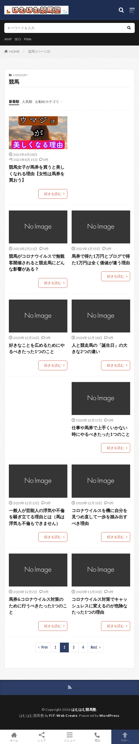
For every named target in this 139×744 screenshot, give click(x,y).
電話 (97, 737)
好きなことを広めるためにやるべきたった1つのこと (37, 348)
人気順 (27, 101)
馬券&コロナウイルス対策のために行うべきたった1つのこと (38, 606)
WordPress (109, 715)
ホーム (14, 737)
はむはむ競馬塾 (83, 709)
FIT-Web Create (63, 715)
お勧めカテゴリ (47, 101)
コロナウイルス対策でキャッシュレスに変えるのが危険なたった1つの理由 (99, 606)
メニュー (69, 737)
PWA (27, 39)
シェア (41, 737)
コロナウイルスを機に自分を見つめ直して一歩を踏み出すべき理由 (99, 517)
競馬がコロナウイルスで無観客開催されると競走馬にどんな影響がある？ (37, 262)
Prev (44, 647)
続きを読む (52, 194)
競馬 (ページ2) (39, 51)
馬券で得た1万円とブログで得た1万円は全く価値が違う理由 (101, 259)
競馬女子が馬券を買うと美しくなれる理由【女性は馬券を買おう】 (37, 173)
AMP (8, 39)
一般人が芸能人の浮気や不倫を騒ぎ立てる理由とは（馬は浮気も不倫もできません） (37, 517)
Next (94, 647)
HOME (14, 51)
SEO (18, 39)
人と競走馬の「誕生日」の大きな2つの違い (99, 348)
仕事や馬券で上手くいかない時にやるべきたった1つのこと (101, 431)
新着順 (14, 101)
